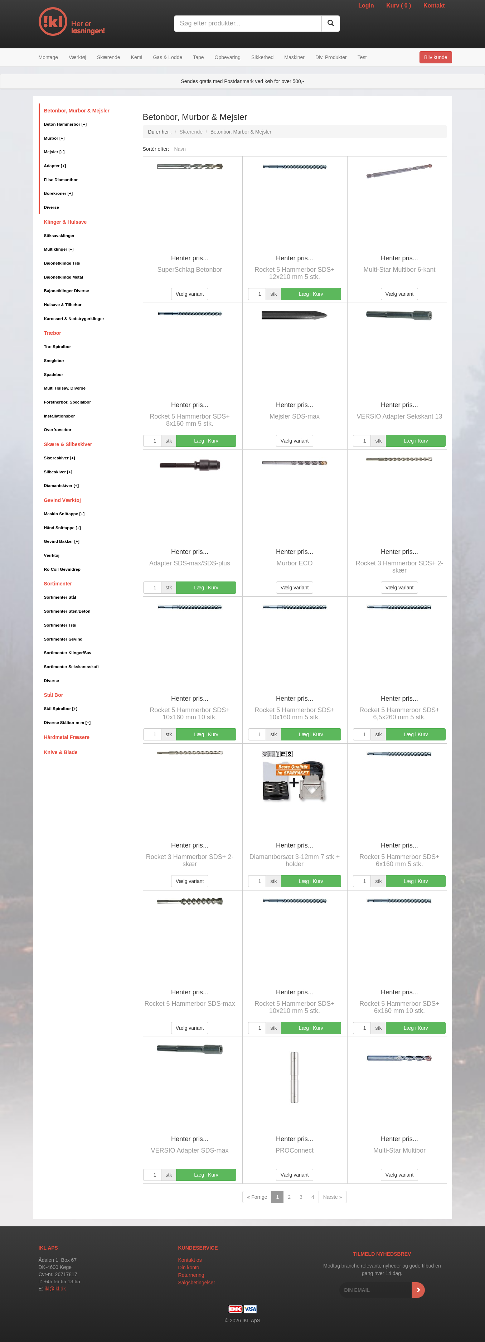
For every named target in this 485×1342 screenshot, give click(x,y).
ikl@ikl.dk (55, 1289)
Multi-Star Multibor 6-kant (399, 269)
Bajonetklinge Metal (63, 277)
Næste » (332, 1197)
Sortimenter (58, 583)
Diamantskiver (61, 485)
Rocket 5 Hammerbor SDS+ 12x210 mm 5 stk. (294, 273)
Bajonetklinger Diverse (66, 290)
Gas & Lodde (167, 57)
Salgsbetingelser (196, 1282)
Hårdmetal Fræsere (67, 737)
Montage (48, 57)
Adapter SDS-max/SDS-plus (189, 563)
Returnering (191, 1275)
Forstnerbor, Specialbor (67, 402)
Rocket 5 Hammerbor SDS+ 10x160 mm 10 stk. (190, 713)
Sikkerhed (262, 57)
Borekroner (58, 193)
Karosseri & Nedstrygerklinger (74, 318)
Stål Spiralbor (61, 708)
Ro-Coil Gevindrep (62, 569)
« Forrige (257, 1197)
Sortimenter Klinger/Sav (68, 652)
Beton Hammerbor (65, 124)
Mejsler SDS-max (295, 416)
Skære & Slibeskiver (68, 444)
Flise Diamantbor (61, 179)
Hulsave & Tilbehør (63, 304)
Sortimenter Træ (60, 625)
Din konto (188, 1267)
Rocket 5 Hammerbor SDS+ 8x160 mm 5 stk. (190, 420)
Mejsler (54, 151)
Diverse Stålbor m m (67, 722)
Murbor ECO (295, 563)
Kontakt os (190, 1260)
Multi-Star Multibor (399, 1150)
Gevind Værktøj (62, 500)
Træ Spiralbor (57, 346)
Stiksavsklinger (59, 235)
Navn (180, 149)
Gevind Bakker (61, 541)
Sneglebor (54, 360)
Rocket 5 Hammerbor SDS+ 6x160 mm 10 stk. (399, 1007)
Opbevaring (228, 57)
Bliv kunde (435, 57)
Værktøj (77, 57)
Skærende (108, 57)
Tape (198, 57)
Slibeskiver (58, 471)
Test (362, 57)
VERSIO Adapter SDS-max (190, 1150)
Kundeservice (198, 1248)
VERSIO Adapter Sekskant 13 (399, 416)
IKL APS (48, 1248)
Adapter (55, 165)
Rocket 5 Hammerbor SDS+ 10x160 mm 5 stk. (294, 713)
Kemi (136, 57)
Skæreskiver (59, 457)
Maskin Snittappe (64, 513)
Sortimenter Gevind (63, 639)
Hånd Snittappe (62, 527)
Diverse (51, 207)
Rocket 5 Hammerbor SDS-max (190, 1003)
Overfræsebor (58, 429)
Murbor (54, 138)
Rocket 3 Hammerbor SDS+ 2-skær (399, 567)
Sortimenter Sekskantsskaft (71, 666)
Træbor (52, 333)
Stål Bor (53, 695)
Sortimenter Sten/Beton (67, 611)
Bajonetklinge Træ (62, 263)
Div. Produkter (331, 57)
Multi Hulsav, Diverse (65, 388)
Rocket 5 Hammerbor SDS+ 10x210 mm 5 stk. (294, 1007)
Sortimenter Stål (60, 597)
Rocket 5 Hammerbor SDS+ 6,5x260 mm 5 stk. (399, 713)
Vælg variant (190, 294)
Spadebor (53, 374)
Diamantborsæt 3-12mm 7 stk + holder (294, 860)
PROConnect (295, 1150)
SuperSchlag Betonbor (189, 269)
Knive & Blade (61, 752)
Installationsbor (59, 416)
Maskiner (294, 57)
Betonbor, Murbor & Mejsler (77, 111)
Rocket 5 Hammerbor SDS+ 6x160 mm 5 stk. (399, 860)
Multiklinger (59, 249)
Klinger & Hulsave (65, 222)
